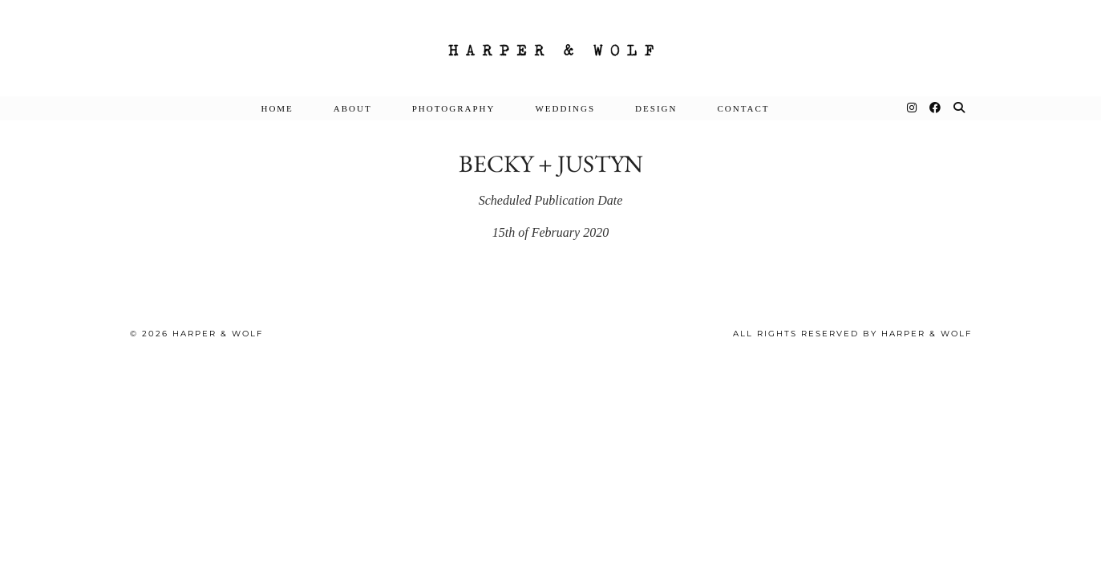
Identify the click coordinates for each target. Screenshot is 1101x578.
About (353, 108)
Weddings (565, 108)
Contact (743, 108)
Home (277, 108)
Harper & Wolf (217, 333)
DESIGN (656, 108)
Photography (454, 108)
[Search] (959, 108)
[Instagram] (912, 108)
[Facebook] (935, 108)
